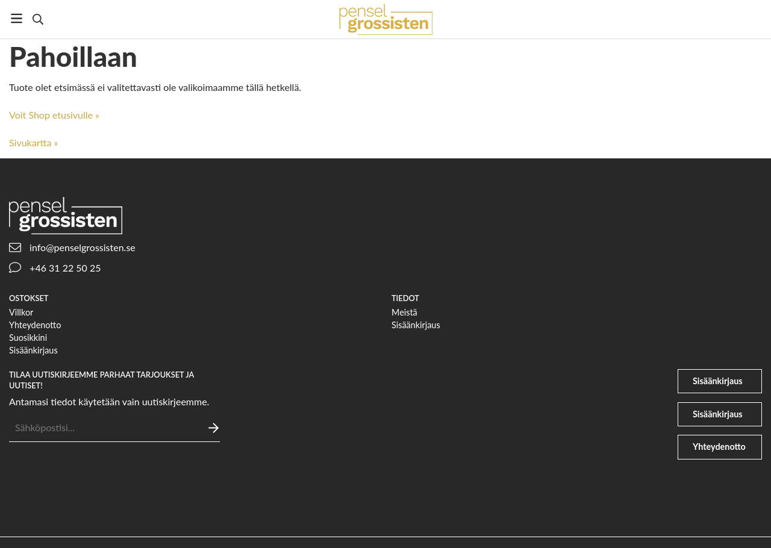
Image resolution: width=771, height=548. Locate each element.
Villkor (21, 312)
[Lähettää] (213, 427)
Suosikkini (28, 337)
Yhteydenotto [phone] (719, 446)
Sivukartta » (33, 142)
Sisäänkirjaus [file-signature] (718, 414)
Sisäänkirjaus (33, 350)
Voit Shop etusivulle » (54, 114)
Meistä (404, 312)
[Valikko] (16, 18)
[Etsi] (37, 19)
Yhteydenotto (35, 325)
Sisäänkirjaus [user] (718, 381)
